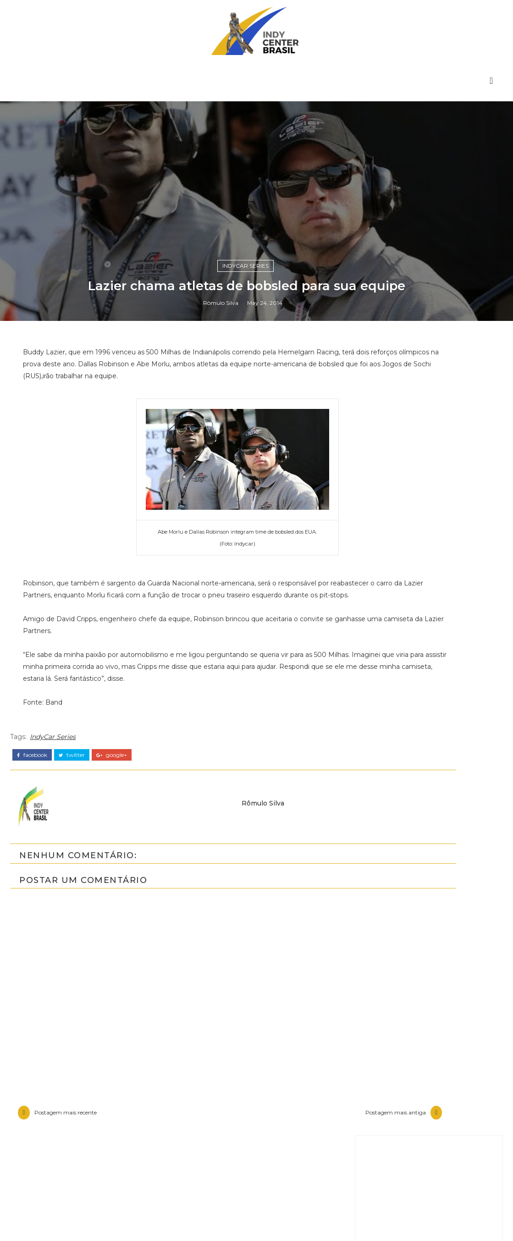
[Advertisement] (428, 926)
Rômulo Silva (220, 818)
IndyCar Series (245, 777)
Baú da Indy (397, 1191)
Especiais (391, 1223)
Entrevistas (395, 1207)
